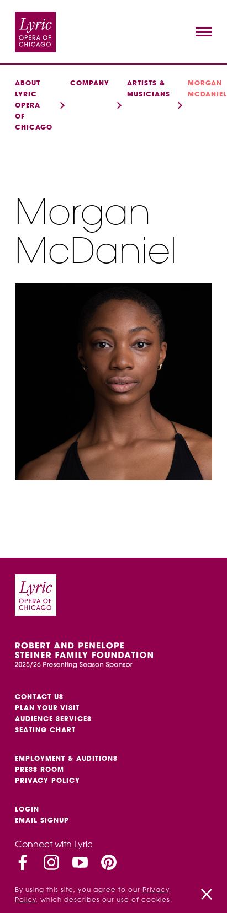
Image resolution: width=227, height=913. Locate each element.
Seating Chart (45, 729)
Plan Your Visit (47, 707)
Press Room (39, 769)
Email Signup (42, 820)
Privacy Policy (47, 780)
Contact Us (39, 696)
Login (27, 809)
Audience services (53, 718)
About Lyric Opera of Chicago (33, 105)
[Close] (206, 894)
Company (89, 83)
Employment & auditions (66, 758)
